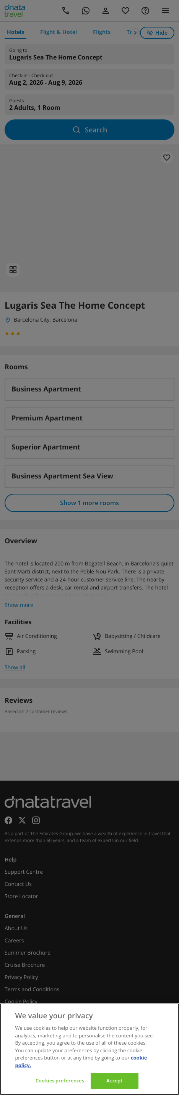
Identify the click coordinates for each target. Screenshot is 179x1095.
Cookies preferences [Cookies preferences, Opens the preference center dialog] (60, 1080)
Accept (114, 1080)
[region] (89, 1049)
